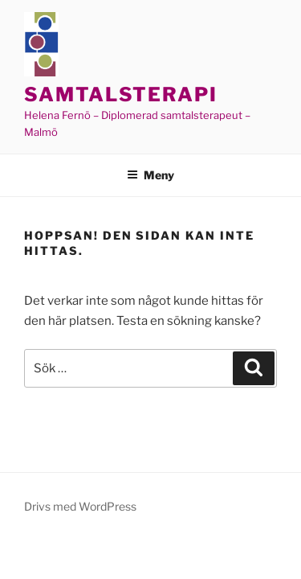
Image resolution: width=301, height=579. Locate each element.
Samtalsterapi (121, 94)
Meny (150, 175)
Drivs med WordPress (80, 506)
